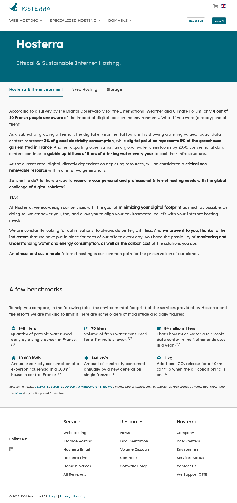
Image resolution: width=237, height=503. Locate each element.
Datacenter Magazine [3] (81, 386)
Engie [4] (106, 386)
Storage (114, 90)
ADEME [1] (42, 386)
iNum (18, 393)
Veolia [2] (56, 386)
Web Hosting (84, 90)
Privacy (65, 496)
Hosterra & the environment (36, 90)
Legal (53, 496)
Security (79, 496)
